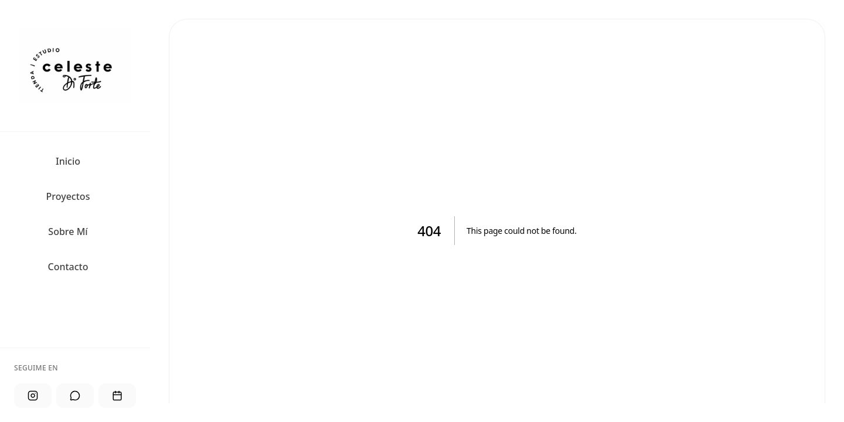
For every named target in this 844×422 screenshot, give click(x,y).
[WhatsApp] (75, 395)
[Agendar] (117, 395)
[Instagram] (33, 395)
